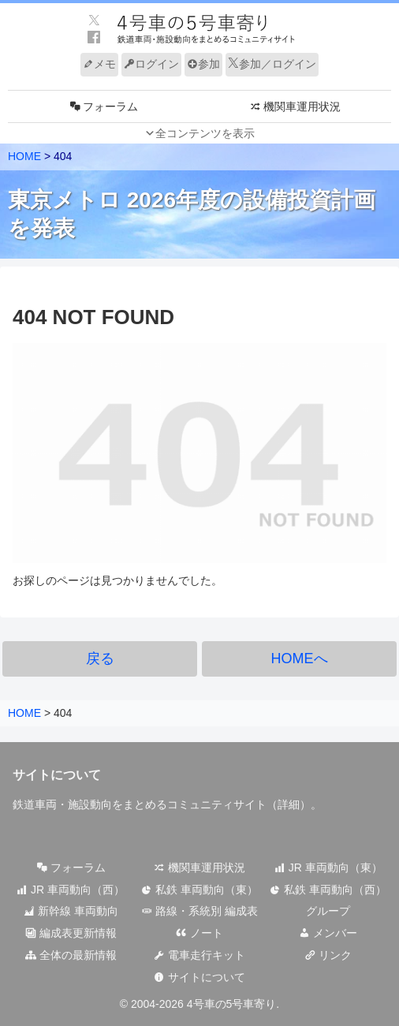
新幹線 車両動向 (71, 911)
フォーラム (71, 867)
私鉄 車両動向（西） (328, 889)
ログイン (151, 64)
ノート (199, 933)
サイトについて (199, 977)
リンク (328, 955)
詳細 (289, 804)
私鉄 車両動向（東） (199, 889)
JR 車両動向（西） (71, 889)
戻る (100, 658)
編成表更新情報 (71, 933)
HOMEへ (299, 658)
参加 (203, 64)
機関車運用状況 (199, 867)
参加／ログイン (272, 64)
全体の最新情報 (71, 955)
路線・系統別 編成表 (199, 911)
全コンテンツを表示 (205, 133)
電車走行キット (199, 955)
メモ (99, 64)
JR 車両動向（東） (328, 867)
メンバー (328, 933)
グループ (328, 911)
